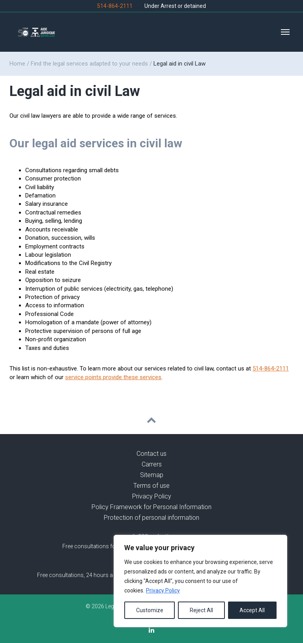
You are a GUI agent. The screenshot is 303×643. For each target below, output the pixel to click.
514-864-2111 (115, 6)
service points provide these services (113, 377)
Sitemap (151, 475)
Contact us (151, 453)
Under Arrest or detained (175, 6)
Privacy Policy (163, 590)
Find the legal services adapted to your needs (89, 63)
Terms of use (151, 485)
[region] (200, 581)
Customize (149, 610)
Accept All (252, 610)
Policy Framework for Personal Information (151, 507)
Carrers (152, 464)
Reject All (201, 610)
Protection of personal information (151, 517)
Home (17, 63)
